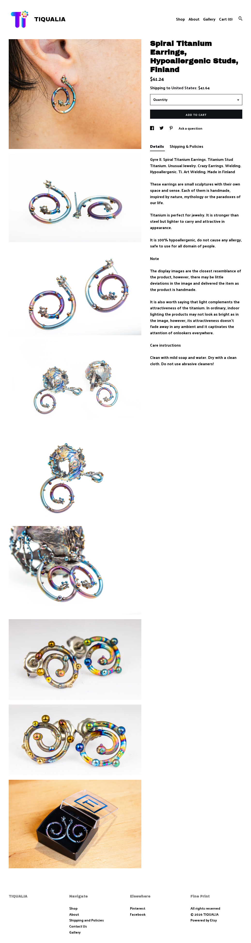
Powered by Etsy (203, 920)
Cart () (226, 18)
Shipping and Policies (86, 920)
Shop (180, 18)
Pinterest (137, 908)
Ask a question (190, 128)
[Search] (240, 18)
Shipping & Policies (186, 146)
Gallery (209, 18)
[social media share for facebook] (152, 128)
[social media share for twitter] (162, 128)
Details (157, 146)
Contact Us (78, 926)
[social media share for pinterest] (171, 128)
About (194, 18)
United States (183, 87)
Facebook (137, 914)
